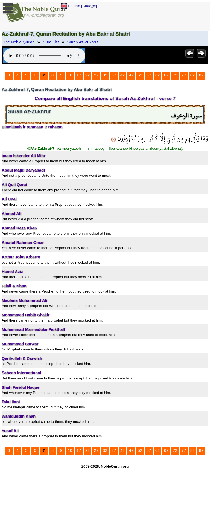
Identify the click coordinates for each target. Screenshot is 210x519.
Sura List (51, 42)
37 (114, 75)
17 (79, 75)
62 (157, 75)
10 (70, 75)
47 (131, 75)
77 (184, 75)
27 (96, 75)
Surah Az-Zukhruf (82, 42)
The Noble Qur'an (18, 42)
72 (175, 75)
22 (87, 75)
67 (166, 75)
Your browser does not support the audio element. (44, 55)
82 (192, 75)
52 (140, 75)
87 (201, 75)
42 (122, 75)
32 (105, 75)
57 (149, 75)
